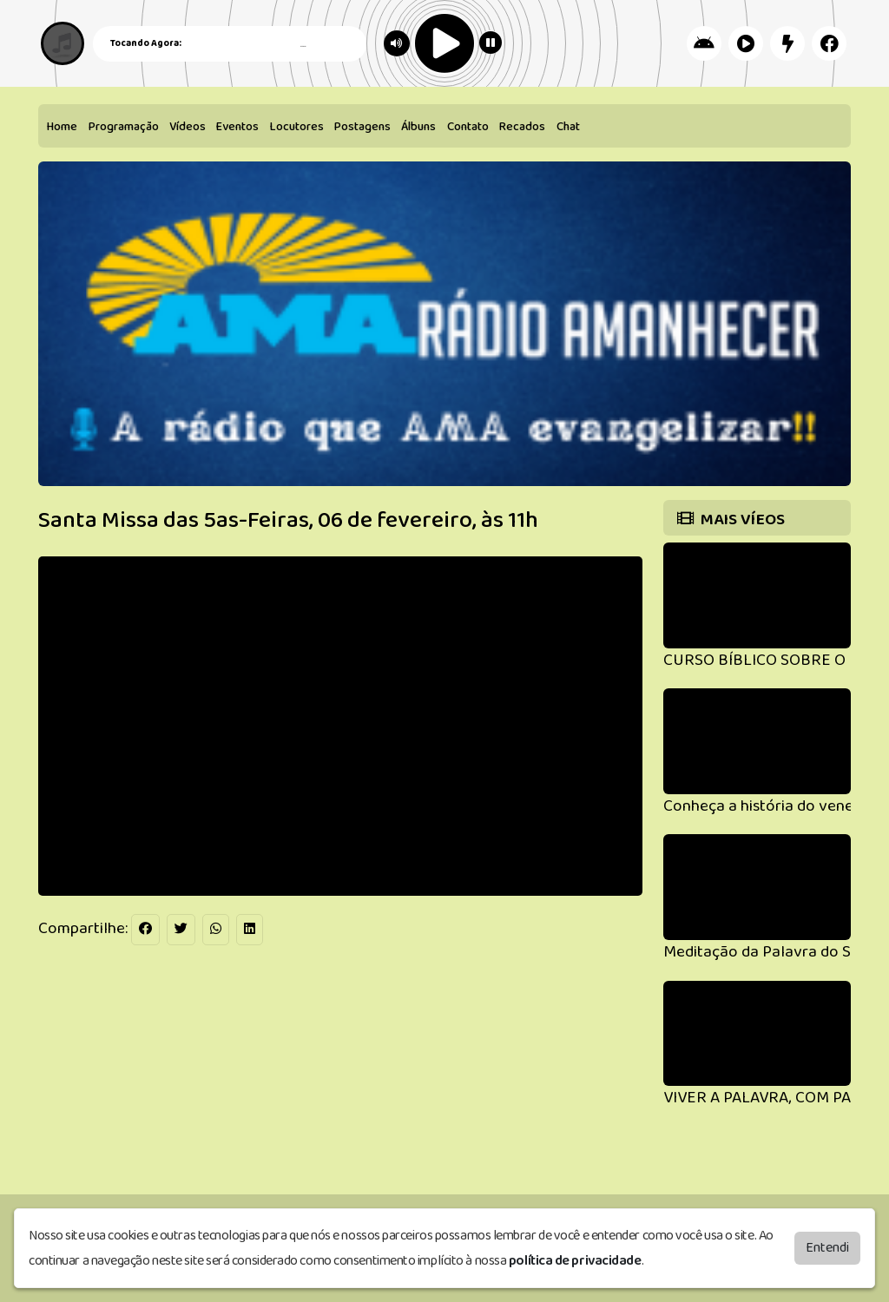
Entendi (827, 1248)
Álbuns (418, 126)
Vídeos (187, 126)
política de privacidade (575, 1261)
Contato (468, 126)
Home (62, 126)
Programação (124, 126)
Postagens (362, 126)
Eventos (237, 126)
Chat (568, 126)
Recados (522, 126)
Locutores (297, 126)
